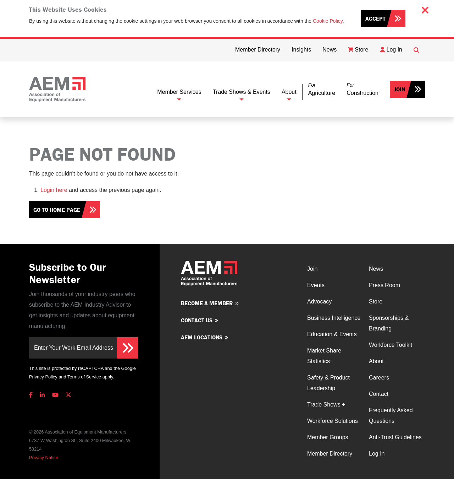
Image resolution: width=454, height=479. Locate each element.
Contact (378, 394)
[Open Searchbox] (416, 50)
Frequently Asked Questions (391, 415)
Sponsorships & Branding (389, 323)
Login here (53, 190)
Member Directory (329, 454)
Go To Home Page (56, 209)
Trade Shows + (326, 405)
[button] (322, 89)
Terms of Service (84, 377)
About (289, 92)
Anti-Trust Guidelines (395, 437)
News (376, 269)
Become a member (207, 303)
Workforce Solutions (332, 421)
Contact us (196, 320)
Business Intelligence (333, 318)
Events (316, 285)
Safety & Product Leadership (328, 383)
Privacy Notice (43, 457)
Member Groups (327, 437)
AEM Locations (201, 337)
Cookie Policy (328, 21)
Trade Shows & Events (241, 92)
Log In (376, 454)
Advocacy (319, 301)
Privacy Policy (43, 377)
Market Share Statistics (324, 356)
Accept (375, 18)
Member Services (179, 92)
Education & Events (332, 334)
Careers (379, 378)
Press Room (384, 285)
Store (375, 301)
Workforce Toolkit (390, 345)
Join (399, 89)
